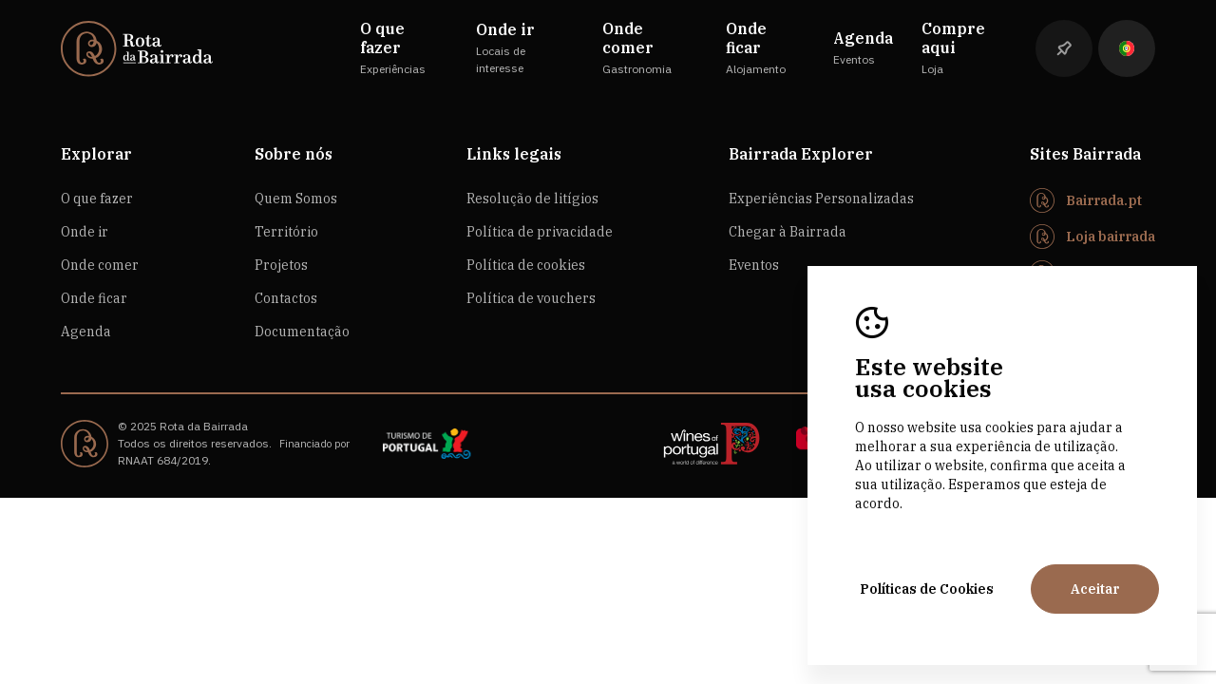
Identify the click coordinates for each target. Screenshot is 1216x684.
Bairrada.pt (1104, 200)
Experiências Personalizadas (821, 198)
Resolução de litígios (532, 198)
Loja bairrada (1110, 236)
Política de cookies (525, 265)
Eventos (754, 265)
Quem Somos (296, 198)
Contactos (286, 298)
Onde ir (84, 231)
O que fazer (97, 198)
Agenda (86, 331)
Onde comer (100, 265)
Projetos (281, 265)
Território (286, 231)
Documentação (302, 331)
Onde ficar (94, 298)
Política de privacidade (539, 231)
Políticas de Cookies (927, 589)
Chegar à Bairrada (787, 231)
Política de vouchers (531, 298)
